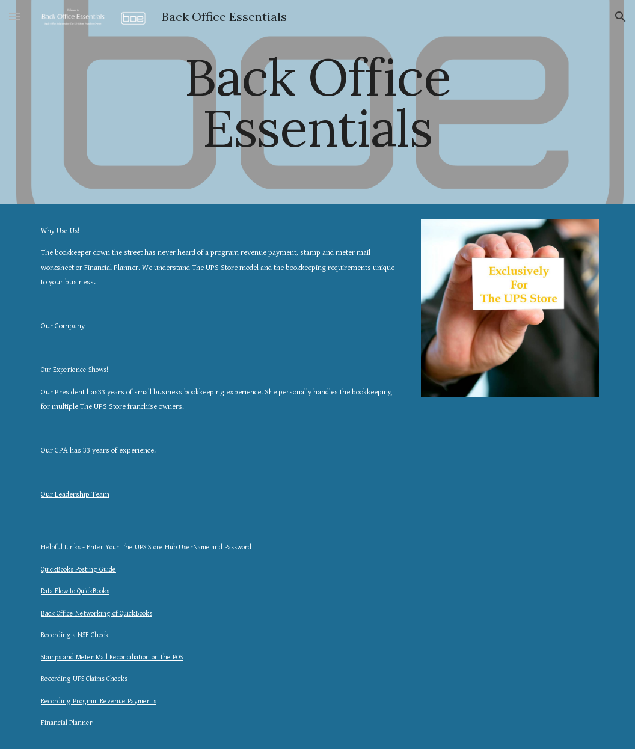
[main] (317, 102)
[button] (14, 16)
